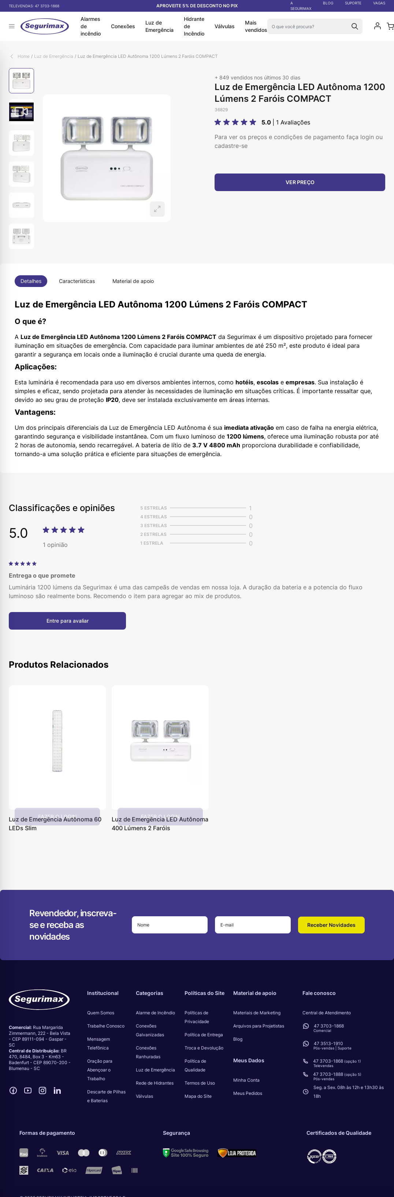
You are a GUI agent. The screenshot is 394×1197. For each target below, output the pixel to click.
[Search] (355, 26)
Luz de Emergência (159, 26)
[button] (237, 122)
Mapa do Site (198, 1096)
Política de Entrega (204, 1034)
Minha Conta (246, 1080)
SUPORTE (353, 3)
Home (24, 56)
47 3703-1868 (47, 6)
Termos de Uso (200, 1083)
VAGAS (379, 3)
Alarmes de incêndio (91, 26)
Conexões (123, 26)
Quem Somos (100, 1012)
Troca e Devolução (204, 1048)
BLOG (328, 3)
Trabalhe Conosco (105, 1026)
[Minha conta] (377, 26)
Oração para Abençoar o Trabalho (99, 1069)
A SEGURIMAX (300, 6)
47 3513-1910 (328, 1043)
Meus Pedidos (247, 1093)
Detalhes (31, 281)
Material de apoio (133, 281)
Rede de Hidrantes (155, 1083)
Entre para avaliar (68, 621)
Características (77, 281)
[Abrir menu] (12, 26)
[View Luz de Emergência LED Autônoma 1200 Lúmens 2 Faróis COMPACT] (21, 80)
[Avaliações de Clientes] (197, 580)
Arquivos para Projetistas (258, 1026)
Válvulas (225, 26)
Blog (237, 1039)
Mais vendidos (256, 26)
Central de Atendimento (326, 1012)
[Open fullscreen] (107, 158)
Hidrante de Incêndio (194, 26)
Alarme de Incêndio (155, 1012)
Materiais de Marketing (256, 1012)
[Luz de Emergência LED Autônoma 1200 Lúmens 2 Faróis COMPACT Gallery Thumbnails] (21, 158)
